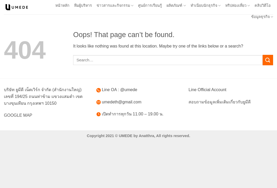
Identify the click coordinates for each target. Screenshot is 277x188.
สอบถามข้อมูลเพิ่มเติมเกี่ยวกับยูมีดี (219, 102)
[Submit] (268, 60)
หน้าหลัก (62, 5)
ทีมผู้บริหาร (83, 5)
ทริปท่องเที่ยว (237, 5)
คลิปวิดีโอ (263, 5)
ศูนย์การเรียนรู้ (150, 5)
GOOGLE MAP (18, 115)
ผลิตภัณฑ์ (176, 5)
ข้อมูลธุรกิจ (262, 16)
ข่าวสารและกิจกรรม (115, 5)
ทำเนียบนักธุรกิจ (206, 5)
